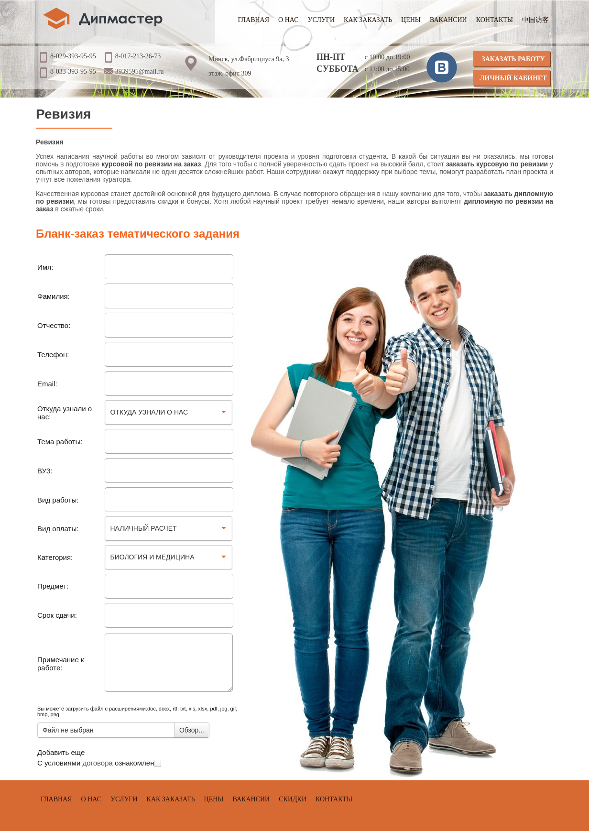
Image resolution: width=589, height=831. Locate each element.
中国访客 (535, 19)
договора (97, 763)
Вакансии (448, 19)
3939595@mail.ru (139, 71)
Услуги (321, 19)
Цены (411, 19)
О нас (288, 19)
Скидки (292, 799)
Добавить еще (61, 752)
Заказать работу (513, 59)
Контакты (494, 19)
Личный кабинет (513, 78)
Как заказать (368, 19)
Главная (254, 19)
